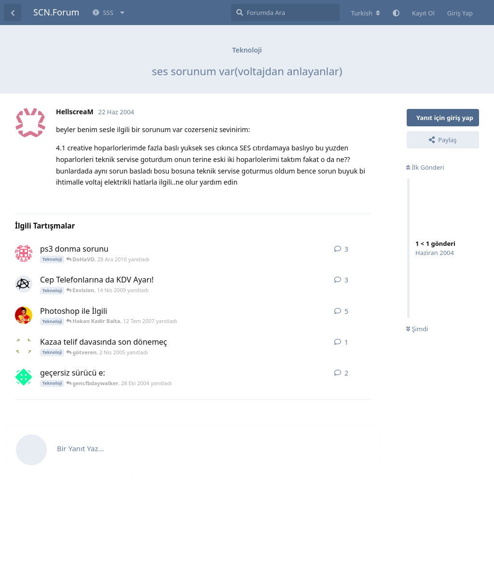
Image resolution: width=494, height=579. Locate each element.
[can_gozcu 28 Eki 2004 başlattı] (23, 377)
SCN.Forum (56, 12)
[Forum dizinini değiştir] (365, 13)
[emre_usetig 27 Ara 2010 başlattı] (23, 253)
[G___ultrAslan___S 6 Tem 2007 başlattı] (23, 315)
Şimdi (417, 328)
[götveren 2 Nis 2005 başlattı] (23, 346)
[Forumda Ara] (285, 12)
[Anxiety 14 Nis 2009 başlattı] (23, 284)
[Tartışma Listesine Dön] (12, 12)
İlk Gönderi (425, 167)
